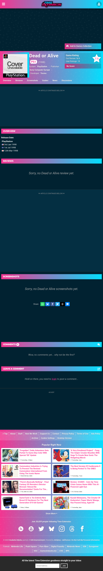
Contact (56, 434)
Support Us (45, 434)
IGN (84, 546)
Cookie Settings (48, 438)
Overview (7, 80)
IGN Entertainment (38, 540)
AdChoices (66, 540)
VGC (36, 551)
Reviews (19, 80)
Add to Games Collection (79, 46)
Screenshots (32, 80)
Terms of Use (83, 434)
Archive (35, 438)
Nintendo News (73, 546)
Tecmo (43, 73)
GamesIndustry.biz (48, 551)
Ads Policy (95, 434)
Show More (51, 513)
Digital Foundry (57, 546)
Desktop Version (64, 438)
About (12, 434)
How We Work (31, 434)
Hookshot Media (15, 540)
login (54, 379)
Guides (45, 80)
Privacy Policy (68, 434)
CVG (61, 551)
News (55, 80)
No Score (71, 66)
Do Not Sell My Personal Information (86, 540)
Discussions (67, 80)
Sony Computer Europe (40, 70)
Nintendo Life (17, 546)
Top (5, 434)
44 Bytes (57, 540)
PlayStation (42, 66)
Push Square (31, 546)
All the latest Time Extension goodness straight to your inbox (51, 560)
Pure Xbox (44, 546)
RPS (67, 551)
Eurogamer (94, 546)
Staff (20, 434)
